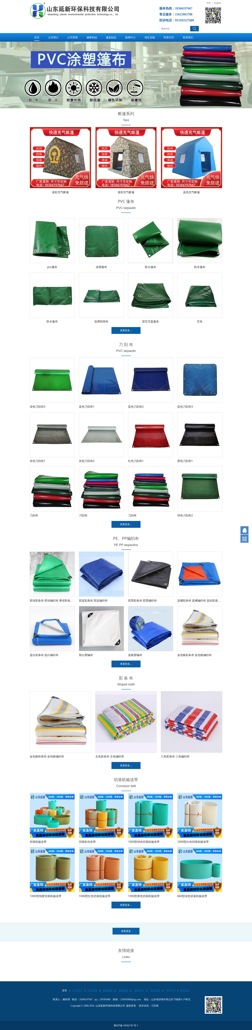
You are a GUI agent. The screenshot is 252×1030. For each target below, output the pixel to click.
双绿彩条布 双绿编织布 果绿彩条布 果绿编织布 (59, 600)
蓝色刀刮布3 (185, 406)
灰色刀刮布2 (86, 461)
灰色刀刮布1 (37, 461)
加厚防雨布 (101, 321)
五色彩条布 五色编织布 (109, 756)
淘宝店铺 (149, 37)
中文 (209, 2)
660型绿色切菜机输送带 (192, 896)
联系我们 (188, 37)
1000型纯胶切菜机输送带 (45, 896)
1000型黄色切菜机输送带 (144, 896)
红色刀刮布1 (136, 461)
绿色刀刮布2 (185, 515)
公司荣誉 (72, 37)
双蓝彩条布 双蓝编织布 (93, 600)
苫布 (199, 321)
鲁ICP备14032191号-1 (126, 1025)
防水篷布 (199, 267)
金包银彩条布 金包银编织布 (194, 655)
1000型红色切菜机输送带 (95, 896)
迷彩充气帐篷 (60, 192)
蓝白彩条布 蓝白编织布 (44, 655)
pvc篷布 (52, 267)
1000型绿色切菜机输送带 (144, 842)
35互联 (155, 1005)
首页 (36, 37)
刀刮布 (34, 515)
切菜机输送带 (38, 842)
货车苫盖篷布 (150, 321)
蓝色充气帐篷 (191, 192)
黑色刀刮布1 (185, 461)
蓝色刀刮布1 (86, 406)
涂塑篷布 (101, 267)
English (217, 2)
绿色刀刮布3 (37, 406)
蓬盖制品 (111, 37)
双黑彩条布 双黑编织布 (142, 600)
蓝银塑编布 (135, 655)
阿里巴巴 (169, 37)
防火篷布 (150, 267)
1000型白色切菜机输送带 (193, 842)
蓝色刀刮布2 (136, 406)
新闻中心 (130, 37)
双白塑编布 (86, 655)
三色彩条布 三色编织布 (175, 756)
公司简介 (53, 37)
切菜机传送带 (87, 842)
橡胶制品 (92, 37)
